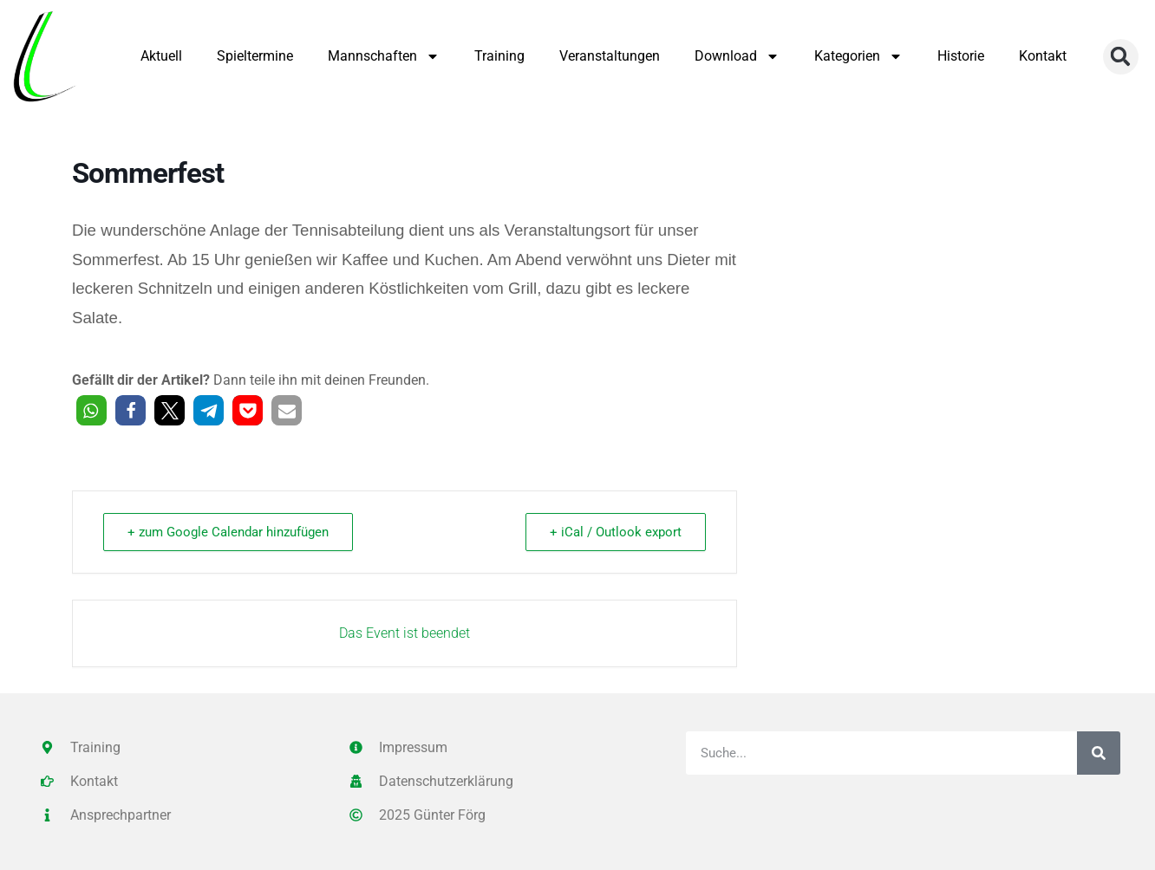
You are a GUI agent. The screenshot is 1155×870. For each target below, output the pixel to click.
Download (737, 56)
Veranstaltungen (609, 56)
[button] (1121, 57)
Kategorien (858, 56)
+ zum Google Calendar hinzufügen (229, 532)
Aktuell (161, 56)
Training (499, 56)
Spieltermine (255, 56)
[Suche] (1098, 753)
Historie (960, 56)
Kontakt (1043, 56)
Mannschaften (384, 56)
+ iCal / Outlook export (615, 532)
